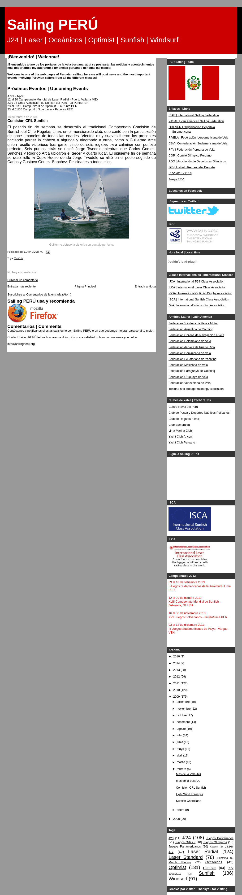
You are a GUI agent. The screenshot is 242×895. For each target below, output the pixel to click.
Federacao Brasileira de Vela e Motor (193, 323)
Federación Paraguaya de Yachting (192, 371)
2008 (177, 819)
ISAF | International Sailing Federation (194, 115)
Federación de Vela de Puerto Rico (192, 347)
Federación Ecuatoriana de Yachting (192, 359)
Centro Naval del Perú (183, 406)
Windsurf (178, 878)
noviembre (184, 708)
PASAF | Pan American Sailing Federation (196, 121)
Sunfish (18, 258)
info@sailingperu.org (21, 344)
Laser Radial (203, 851)
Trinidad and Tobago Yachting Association (196, 389)
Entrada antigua (145, 286)
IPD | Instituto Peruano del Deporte (192, 167)
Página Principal (85, 286)
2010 (177, 690)
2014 (177, 663)
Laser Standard (186, 857)
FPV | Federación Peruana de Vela (192, 149)
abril (180, 755)
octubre (182, 715)
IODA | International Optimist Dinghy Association (200, 293)
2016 (177, 656)
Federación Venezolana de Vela (190, 383)
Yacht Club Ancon (180, 436)
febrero (182, 769)
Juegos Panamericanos (185, 846)
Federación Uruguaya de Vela (188, 377)
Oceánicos (213, 862)
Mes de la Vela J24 (188, 774)
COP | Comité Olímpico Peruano (190, 155)
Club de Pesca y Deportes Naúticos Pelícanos (199, 412)
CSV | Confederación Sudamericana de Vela (198, 143)
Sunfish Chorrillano (188, 801)
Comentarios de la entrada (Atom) (48, 294)
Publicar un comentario (22, 280)
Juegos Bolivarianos (219, 838)
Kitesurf (214, 846)
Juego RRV (176, 179)
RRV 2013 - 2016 (180, 173)
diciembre (183, 702)
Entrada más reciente (21, 286)
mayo (181, 749)
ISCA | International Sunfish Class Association (199, 299)
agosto (181, 728)
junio (180, 742)
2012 (177, 676)
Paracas (209, 868)
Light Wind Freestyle (189, 794)
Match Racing (179, 862)
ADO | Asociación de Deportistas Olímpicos (197, 161)
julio (180, 735)
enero (181, 810)
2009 (177, 696)
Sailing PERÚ (52, 25)
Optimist (177, 867)
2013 (177, 670)
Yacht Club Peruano (182, 442)
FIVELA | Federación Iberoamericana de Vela (198, 137)
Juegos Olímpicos (215, 842)
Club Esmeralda (179, 424)
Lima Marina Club (180, 430)
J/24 (186, 837)
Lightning (222, 857)
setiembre (184, 722)
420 (171, 838)
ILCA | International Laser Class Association (197, 287)
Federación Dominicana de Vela (190, 353)
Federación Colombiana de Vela (190, 341)
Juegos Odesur (185, 842)
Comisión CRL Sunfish (191, 787)
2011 (177, 683)
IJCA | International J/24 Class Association (196, 281)
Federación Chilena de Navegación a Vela (196, 335)
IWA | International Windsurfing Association (197, 305)
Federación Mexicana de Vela (188, 365)
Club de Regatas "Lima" (184, 419)
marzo (181, 762)
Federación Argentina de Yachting (191, 329)
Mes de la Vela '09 (188, 780)
